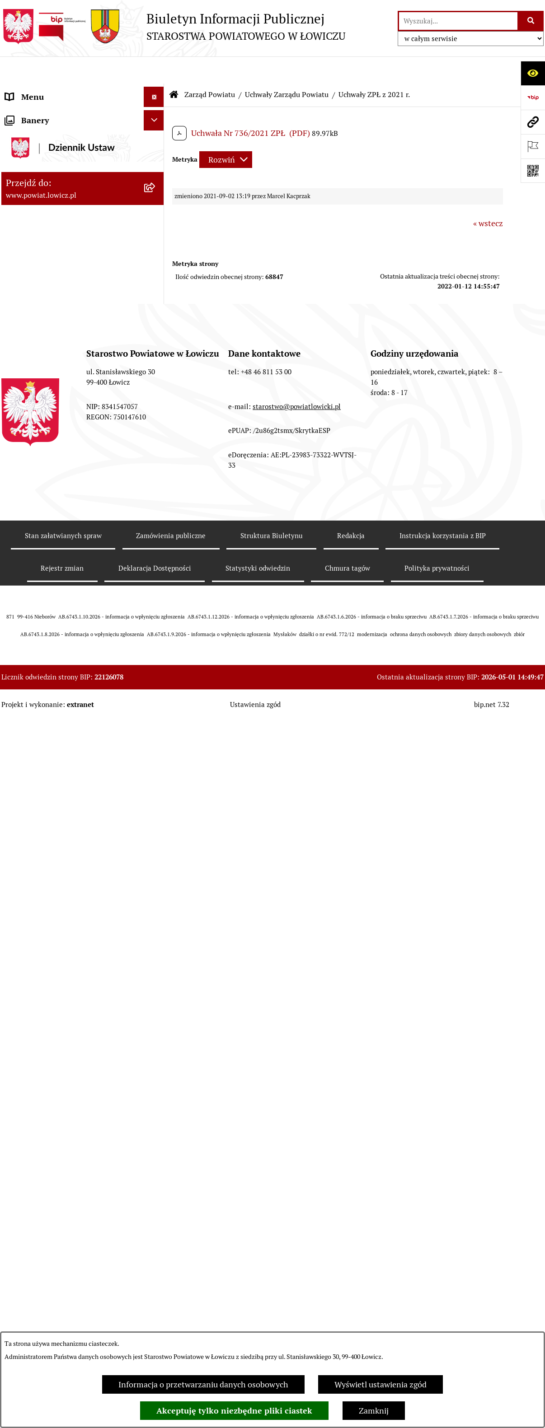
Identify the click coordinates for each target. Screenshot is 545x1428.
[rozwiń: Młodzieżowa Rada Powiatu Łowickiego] (156, 991)
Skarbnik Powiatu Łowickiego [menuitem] (57, 950)
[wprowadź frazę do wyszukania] (458, 21)
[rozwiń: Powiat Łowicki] (156, 142)
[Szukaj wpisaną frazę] (531, 21)
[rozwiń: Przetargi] (156, 1186)
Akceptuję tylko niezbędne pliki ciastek (234, 1410)
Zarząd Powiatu (209, 67)
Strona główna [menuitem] (31, 90)
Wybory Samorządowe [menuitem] (45, 1259)
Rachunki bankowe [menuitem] (39, 1084)
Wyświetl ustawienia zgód (380, 1384)
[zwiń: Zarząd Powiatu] (156, 162)
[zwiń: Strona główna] (156, 90)
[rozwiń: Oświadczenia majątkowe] (156, 1125)
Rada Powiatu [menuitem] (29, 970)
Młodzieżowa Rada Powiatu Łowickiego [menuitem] (54, 997)
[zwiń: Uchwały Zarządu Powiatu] (156, 214)
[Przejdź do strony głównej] (173, 26)
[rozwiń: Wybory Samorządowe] (156, 1259)
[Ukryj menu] (154, 70)
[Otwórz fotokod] (533, 170)
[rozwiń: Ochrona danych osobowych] (156, 1044)
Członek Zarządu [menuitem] (35, 909)
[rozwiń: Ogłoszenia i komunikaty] (156, 1105)
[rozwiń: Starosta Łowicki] (156, 869)
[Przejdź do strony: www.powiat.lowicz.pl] (533, 122)
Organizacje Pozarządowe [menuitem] (51, 1145)
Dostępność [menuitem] (26, 1299)
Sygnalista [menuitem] (23, 1320)
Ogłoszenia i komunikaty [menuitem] (49, 1104)
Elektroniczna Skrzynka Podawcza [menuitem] (66, 1165)
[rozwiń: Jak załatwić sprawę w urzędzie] (156, 1064)
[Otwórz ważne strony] (533, 146)
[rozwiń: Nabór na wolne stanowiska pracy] (156, 1206)
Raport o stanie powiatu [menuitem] (48, 1279)
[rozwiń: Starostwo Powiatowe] (156, 1023)
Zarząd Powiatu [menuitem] (33, 162)
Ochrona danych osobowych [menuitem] (56, 1043)
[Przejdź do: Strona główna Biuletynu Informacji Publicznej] (174, 67)
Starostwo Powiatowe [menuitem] (44, 1023)
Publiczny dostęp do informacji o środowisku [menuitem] (64, 1232)
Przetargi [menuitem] (21, 1186)
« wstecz (488, 196)
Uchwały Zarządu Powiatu (287, 67)
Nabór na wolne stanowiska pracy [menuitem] (65, 1206)
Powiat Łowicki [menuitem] (32, 142)
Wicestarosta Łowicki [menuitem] (43, 889)
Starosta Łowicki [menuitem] (35, 869)
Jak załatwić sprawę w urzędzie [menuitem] (60, 1064)
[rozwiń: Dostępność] (156, 1300)
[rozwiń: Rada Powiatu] (156, 970)
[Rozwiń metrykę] (225, 132)
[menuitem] (82, 116)
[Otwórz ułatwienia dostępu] (533, 73)
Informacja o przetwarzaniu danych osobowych (203, 1384)
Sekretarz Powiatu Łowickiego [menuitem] (58, 930)
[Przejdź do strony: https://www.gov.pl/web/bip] (533, 97)
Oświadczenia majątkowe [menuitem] (50, 1125)
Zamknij (374, 1410)
